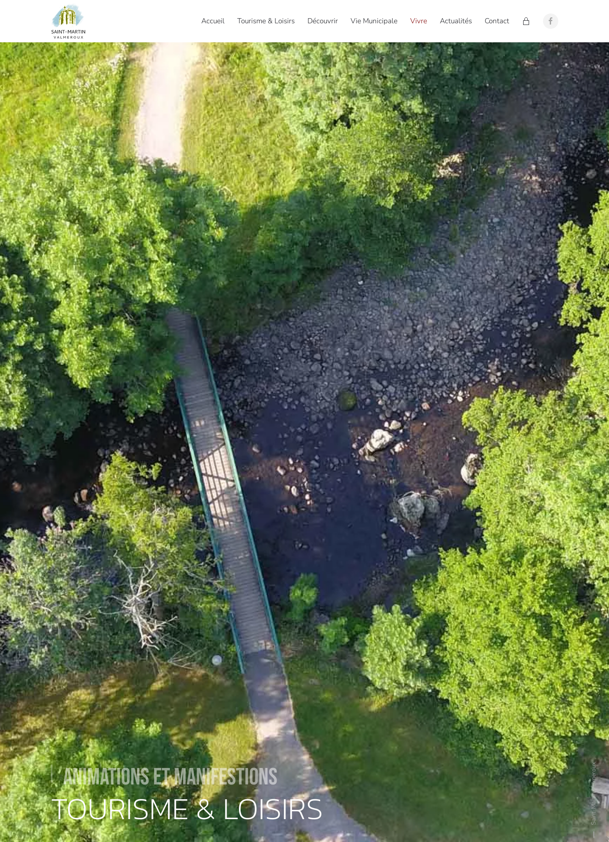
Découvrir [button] (322, 21)
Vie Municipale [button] (374, 21)
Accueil (213, 21)
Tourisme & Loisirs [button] (266, 21)
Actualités (456, 21)
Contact (497, 21)
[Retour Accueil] (70, 21)
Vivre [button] (418, 21)
